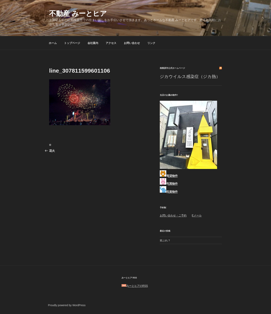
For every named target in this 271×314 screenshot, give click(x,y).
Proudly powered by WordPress (67, 305)
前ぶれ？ (165, 240)
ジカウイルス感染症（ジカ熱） (190, 76)
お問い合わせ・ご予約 (173, 215)
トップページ (72, 43)
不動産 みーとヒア (78, 13)
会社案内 (93, 43)
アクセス (111, 43)
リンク (151, 43)
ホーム (53, 43)
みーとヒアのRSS (135, 285)
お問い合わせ (132, 43)
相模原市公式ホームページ (172, 68)
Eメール (197, 215)
